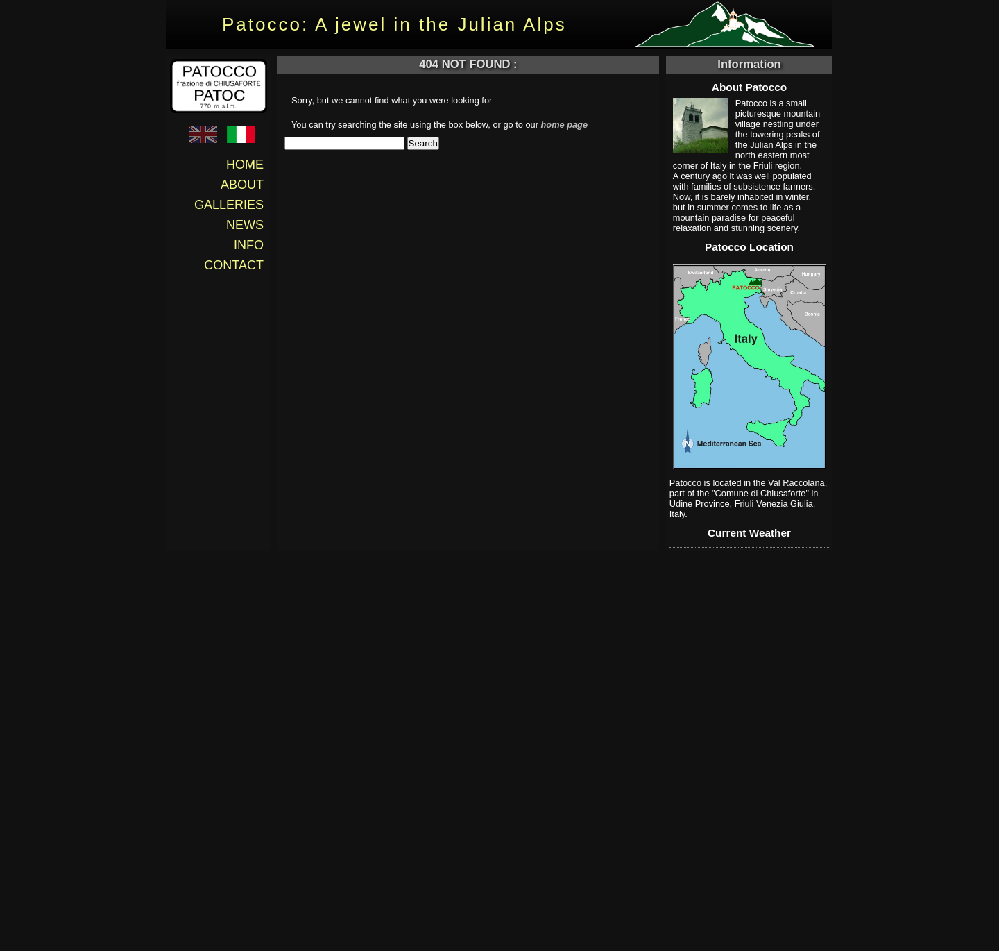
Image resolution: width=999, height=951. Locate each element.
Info (249, 245)
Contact (234, 265)
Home (245, 164)
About (242, 185)
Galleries (229, 205)
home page (564, 124)
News (245, 225)
